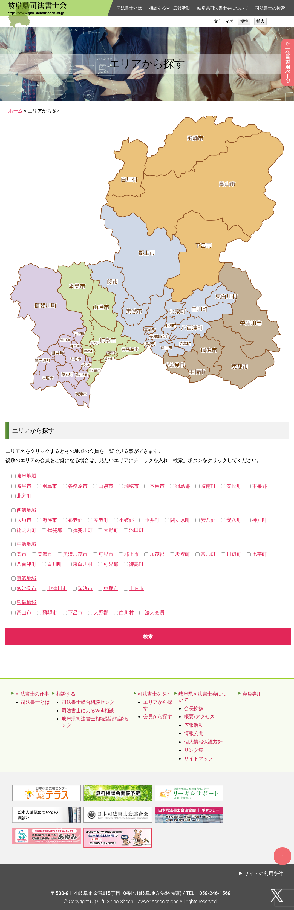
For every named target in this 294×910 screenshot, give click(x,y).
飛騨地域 (26, 602)
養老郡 (75, 520)
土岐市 (136, 588)
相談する (157, 8)
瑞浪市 (85, 588)
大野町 (110, 530)
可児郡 (110, 564)
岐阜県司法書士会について (222, 8)
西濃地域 (26, 510)
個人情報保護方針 (203, 742)
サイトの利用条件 (263, 872)
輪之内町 (26, 530)
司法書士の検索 (270, 8)
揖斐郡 (54, 530)
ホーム (15, 111)
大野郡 (101, 612)
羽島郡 (182, 486)
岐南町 (208, 486)
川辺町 (233, 554)
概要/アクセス (199, 716)
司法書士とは (129, 8)
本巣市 (157, 486)
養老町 (101, 520)
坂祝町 (182, 554)
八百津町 (26, 564)
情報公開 (193, 733)
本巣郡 (259, 486)
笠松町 (233, 486)
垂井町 (152, 520)
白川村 (126, 612)
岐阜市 (24, 486)
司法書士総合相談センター (90, 702)
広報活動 (181, 8)
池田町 (136, 530)
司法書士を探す (154, 694)
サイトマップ (198, 758)
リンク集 (193, 750)
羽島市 (49, 486)
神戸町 (259, 520)
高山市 (24, 612)
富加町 (208, 554)
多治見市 (26, 588)
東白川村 (83, 564)
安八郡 (208, 520)
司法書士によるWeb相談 (88, 710)
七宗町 (259, 554)
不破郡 (126, 520)
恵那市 (110, 588)
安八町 (233, 520)
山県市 (106, 486)
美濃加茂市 (75, 554)
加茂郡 (157, 554)
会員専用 (251, 694)
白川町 (54, 564)
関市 (22, 554)
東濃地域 (26, 578)
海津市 (49, 520)
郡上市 (131, 554)
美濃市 (45, 554)
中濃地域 (26, 544)
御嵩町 (136, 564)
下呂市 (75, 612)
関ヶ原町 (180, 520)
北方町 (24, 496)
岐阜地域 (26, 476)
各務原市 (78, 486)
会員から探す (157, 716)
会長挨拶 (193, 708)
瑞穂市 (131, 486)
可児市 (106, 554)
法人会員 (155, 612)
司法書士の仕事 (32, 694)
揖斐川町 (83, 530)
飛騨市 (49, 612)
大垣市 (24, 520)
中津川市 (57, 588)
